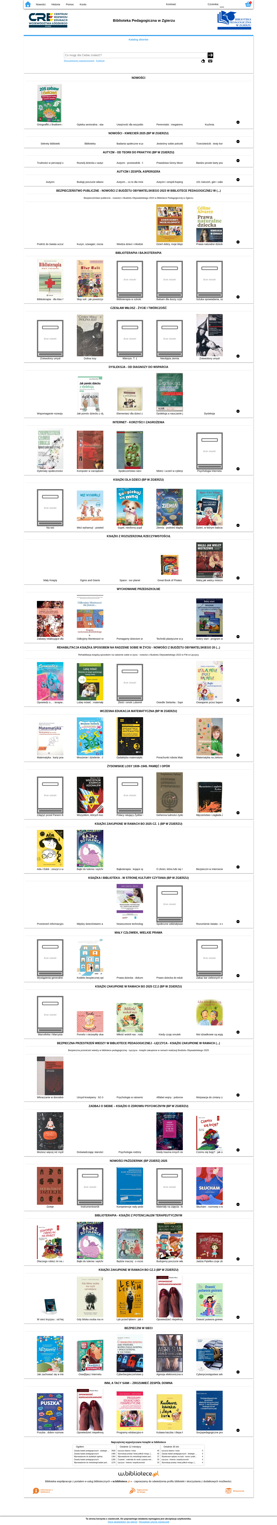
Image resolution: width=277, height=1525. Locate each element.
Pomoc (70, 4)
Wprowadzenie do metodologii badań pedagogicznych (95, 1463)
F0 (221, 3)
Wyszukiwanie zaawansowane (79, 60)
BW (187, 3)
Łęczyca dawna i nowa (127, 1451)
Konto (83, 4)
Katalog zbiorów (138, 39)
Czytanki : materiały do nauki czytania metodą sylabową (140, 1460)
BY (202, 3)
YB (194, 3)
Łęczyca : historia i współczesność (131, 1463)
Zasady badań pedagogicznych (86, 1454)
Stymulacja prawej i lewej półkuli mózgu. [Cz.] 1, (137, 1454)
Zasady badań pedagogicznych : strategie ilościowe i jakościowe (99, 1451)
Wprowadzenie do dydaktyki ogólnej (88, 1457)
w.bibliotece (121, 1481)
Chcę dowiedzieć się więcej (122, 1522)
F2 (236, 3)
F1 (228, 3)
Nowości (41, 4)
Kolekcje (100, 60)
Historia (55, 4)
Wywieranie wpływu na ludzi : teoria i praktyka (180, 1457)
